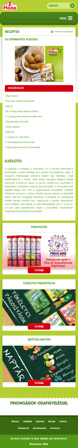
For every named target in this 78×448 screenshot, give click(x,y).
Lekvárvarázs (39, 428)
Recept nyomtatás (62, 31)
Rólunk (51, 421)
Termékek (27, 421)
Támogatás (23, 428)
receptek (40, 421)
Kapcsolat (55, 428)
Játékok (63, 421)
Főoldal (15, 421)
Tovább (39, 270)
